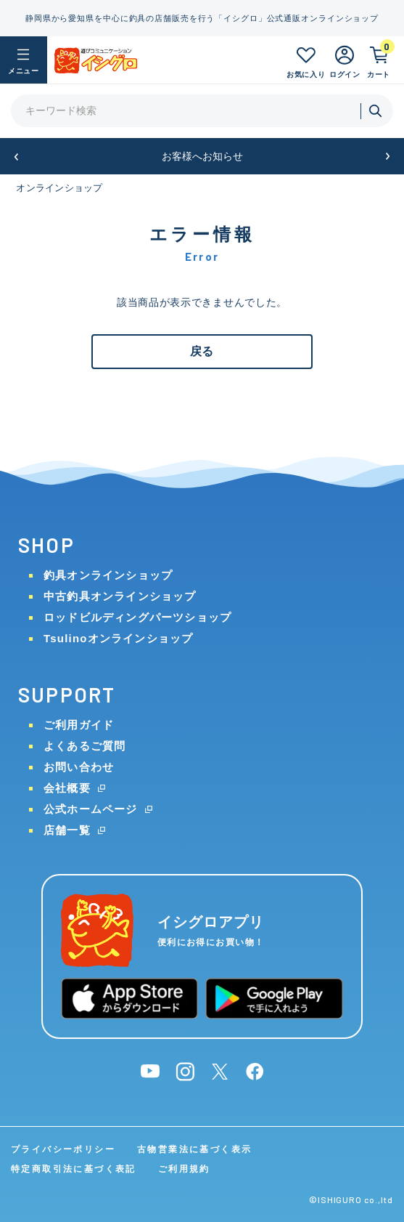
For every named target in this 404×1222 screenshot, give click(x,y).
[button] (16, 156)
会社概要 (67, 788)
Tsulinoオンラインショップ (118, 638)
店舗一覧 (67, 830)
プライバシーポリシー (63, 1149)
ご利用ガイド (79, 725)
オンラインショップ (59, 187)
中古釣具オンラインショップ (120, 596)
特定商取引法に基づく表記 (73, 1169)
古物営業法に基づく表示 (194, 1149)
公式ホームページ (91, 809)
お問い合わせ (79, 767)
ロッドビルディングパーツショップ (137, 617)
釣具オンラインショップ (108, 575)
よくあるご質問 (84, 746)
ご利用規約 (184, 1169)
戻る (201, 351)
